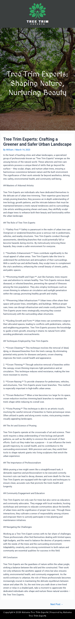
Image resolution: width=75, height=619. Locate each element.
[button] (37, 32)
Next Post (56, 604)
